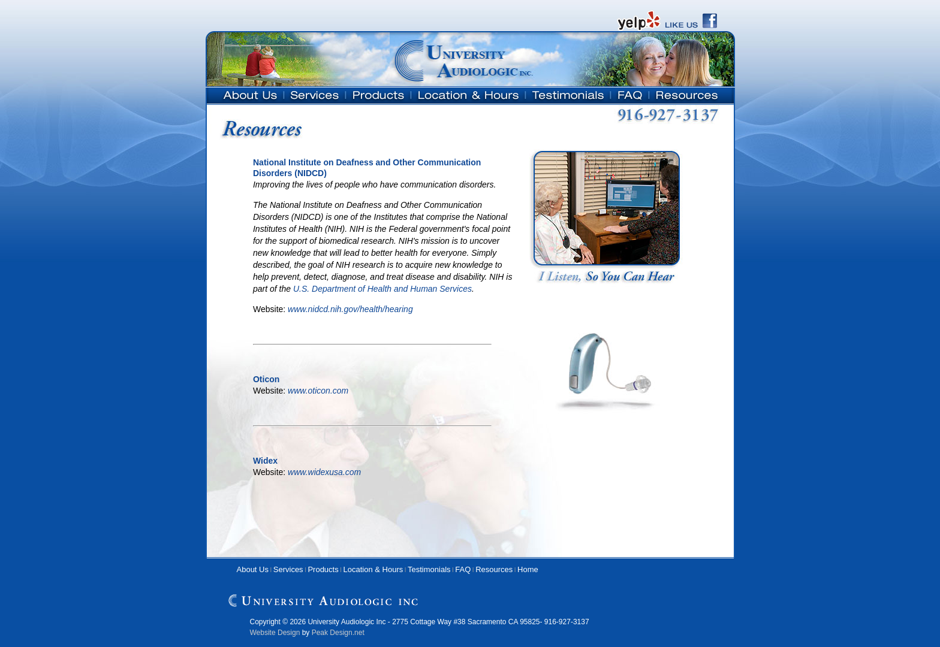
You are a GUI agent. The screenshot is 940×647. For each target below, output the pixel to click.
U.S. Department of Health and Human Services (382, 289)
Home (527, 569)
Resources (494, 569)
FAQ (463, 569)
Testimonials (429, 569)
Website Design (275, 632)
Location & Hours (373, 569)
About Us (253, 569)
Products (323, 569)
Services (288, 569)
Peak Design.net (338, 632)
